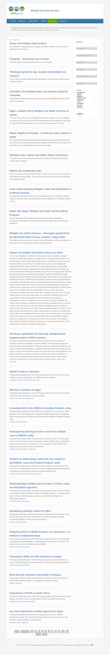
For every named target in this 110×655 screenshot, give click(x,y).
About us (22, 21)
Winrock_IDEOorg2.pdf (18, 522)
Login (90, 645)
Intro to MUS (33, 21)
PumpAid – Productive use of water (29, 59)
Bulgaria (85, 96)
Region (81, 83)
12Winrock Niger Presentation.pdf (22, 398)
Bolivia (85, 94)
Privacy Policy (21, 645)
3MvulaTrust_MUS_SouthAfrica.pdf (22, 601)
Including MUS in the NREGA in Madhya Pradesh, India (40, 408)
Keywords (79, 42)
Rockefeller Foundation (54, 645)
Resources (52, 21)
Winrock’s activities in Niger (25, 390)
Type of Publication (84, 55)
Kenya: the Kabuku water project (28, 43)
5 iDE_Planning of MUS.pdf (19, 565)
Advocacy (63, 21)
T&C (27, 645)
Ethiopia (85, 107)
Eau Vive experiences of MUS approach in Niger (36, 611)
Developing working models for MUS (30, 511)
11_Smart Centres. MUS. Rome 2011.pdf (24, 380)
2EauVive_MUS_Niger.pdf (19, 622)
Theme (81, 62)
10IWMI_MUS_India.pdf (18, 422)
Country (78, 90)
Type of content (83, 76)
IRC (73, 645)
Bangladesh (85, 92)
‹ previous (24, 631)
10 (63, 631)
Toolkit (43, 21)
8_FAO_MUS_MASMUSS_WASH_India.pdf (25, 474)
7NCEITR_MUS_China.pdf (19, 501)
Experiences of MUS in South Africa (30, 593)
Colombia (85, 103)
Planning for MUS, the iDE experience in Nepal (36, 556)
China (85, 102)
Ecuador (85, 105)
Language (82, 69)
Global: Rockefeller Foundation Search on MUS (36, 252)
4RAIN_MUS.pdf (15, 583)
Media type (82, 48)
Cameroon (85, 100)
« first (17, 631)
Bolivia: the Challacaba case (25, 170)
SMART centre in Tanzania (24, 371)
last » (45, 634)
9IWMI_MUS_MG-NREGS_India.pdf (23, 449)
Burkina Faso (85, 98)
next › (38, 634)
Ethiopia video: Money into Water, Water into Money (39, 155)
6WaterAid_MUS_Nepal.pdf (19, 547)
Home (13, 21)
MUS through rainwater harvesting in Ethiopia (35, 574)
